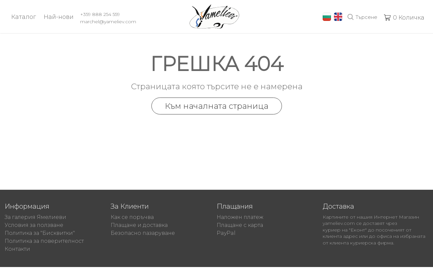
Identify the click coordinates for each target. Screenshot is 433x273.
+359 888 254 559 (100, 14)
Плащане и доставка (139, 225)
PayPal (226, 233)
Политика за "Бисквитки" (40, 233)
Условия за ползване (34, 225)
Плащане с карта (240, 225)
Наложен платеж (240, 217)
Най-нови (59, 17)
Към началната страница (216, 106)
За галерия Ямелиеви (35, 217)
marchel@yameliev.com (108, 22)
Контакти (17, 249)
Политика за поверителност (44, 241)
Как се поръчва (132, 217)
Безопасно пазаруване (143, 233)
